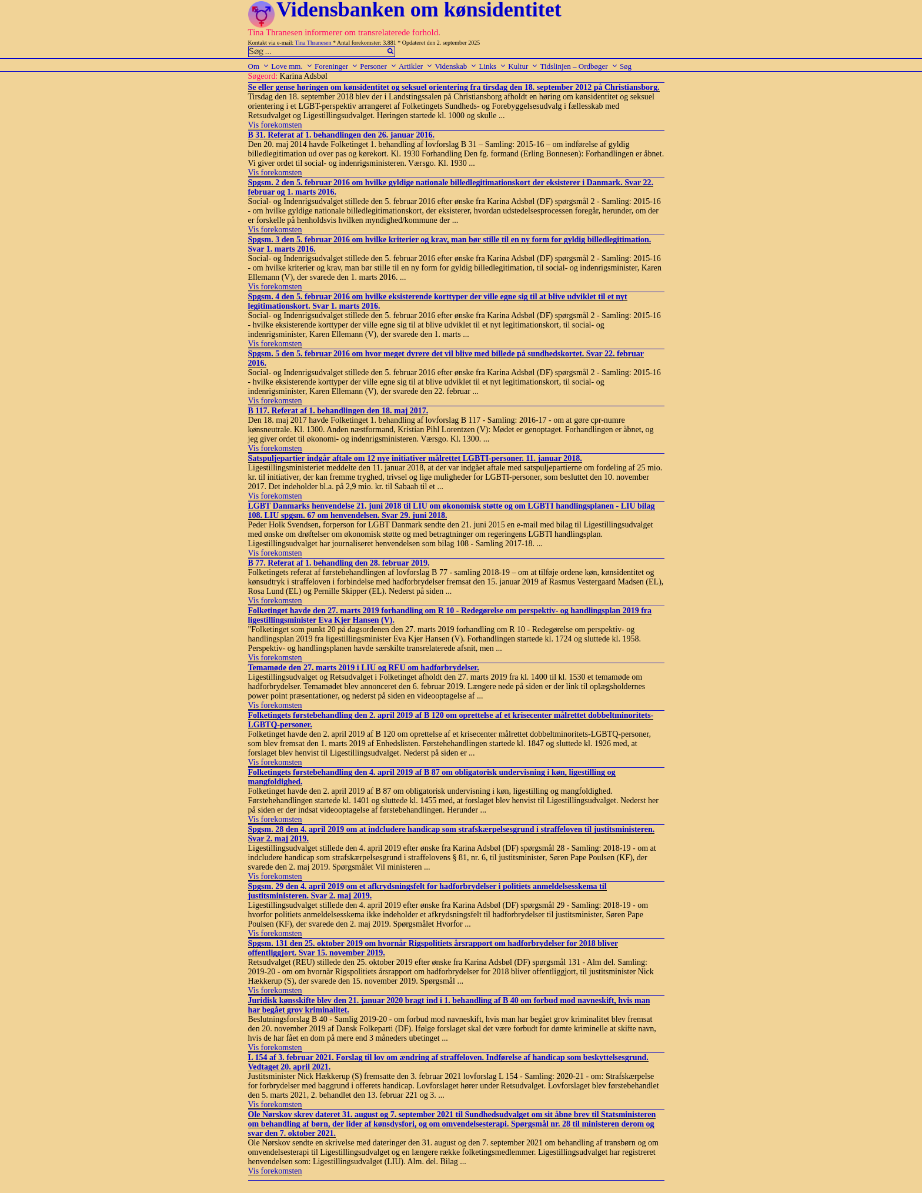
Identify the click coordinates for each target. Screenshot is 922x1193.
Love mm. (291, 66)
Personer (378, 66)
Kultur (523, 66)
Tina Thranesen (313, 42)
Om (259, 66)
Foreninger (336, 66)
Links (492, 66)
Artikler (416, 66)
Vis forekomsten (275, 125)
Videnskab (456, 66)
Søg (626, 66)
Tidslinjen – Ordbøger (579, 66)
